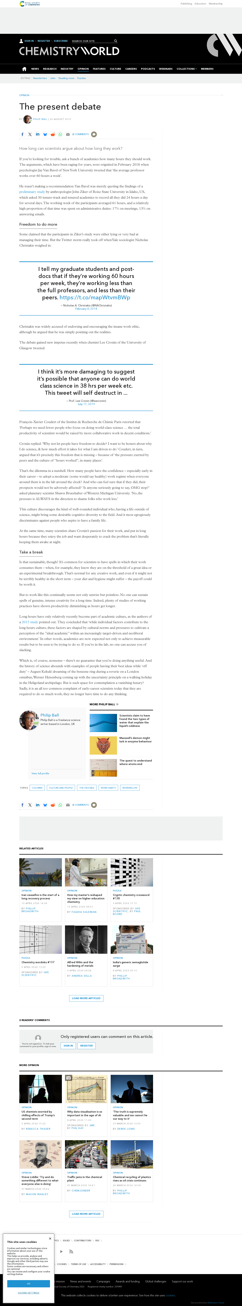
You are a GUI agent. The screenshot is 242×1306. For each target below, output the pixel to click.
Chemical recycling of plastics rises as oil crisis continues (132, 1178)
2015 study (30, 622)
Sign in (68, 1045)
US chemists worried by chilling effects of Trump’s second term (38, 1115)
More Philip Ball (102, 704)
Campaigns (103, 1281)
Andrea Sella (82, 975)
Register (44, 41)
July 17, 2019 (86, 404)
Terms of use (78, 1264)
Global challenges (155, 1281)
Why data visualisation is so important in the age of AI (84, 1113)
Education (200, 3)
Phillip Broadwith (30, 910)
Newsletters (40, 78)
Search (115, 41)
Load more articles (86, 998)
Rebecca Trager (38, 1128)
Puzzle (117, 890)
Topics (55, 1240)
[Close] (50, 1238)
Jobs (53, 78)
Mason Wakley (37, 1194)
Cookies (62, 1264)
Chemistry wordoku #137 (38, 962)
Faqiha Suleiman (84, 912)
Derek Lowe (126, 1128)
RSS (97, 1240)
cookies (170, 1295)
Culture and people (61, 788)
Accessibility (97, 1264)
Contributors (82, 1240)
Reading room (66, 78)
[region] (28, 1268)
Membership (216, 3)
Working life (129, 788)
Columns (37, 788)
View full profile (40, 773)
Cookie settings (28, 1293)
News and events (80, 1281)
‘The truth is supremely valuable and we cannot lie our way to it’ (130, 1115)
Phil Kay (78, 1128)
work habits (108, 788)
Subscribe (61, 41)
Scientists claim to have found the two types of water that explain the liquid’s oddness (134, 721)
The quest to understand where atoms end (135, 762)
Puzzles (81, 78)
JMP (91, 1125)
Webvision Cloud (215, 1302)
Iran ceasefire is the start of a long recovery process (40, 896)
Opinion (24, 95)
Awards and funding (128, 1281)
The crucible (86, 788)
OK (28, 1283)
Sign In (29, 41)
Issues (66, 1240)
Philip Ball (40, 119)
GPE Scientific (126, 910)
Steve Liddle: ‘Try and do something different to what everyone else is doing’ (40, 1180)
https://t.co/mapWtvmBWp (94, 297)
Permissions (117, 1264)
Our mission (58, 1281)
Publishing (186, 3)
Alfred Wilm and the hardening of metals (80, 964)
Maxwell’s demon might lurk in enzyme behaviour (135, 739)
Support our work (182, 1281)
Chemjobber (81, 1190)
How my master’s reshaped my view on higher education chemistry (85, 898)
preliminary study (32, 192)
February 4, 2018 (86, 308)
